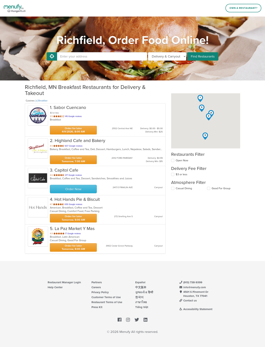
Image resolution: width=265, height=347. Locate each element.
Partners (96, 282)
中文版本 (140, 287)
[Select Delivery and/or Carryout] (167, 56)
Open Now (182, 160)
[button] (200, 98)
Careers (96, 287)
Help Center (55, 287)
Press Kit (96, 307)
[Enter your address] (102, 56)
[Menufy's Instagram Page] (128, 320)
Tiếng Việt (141, 307)
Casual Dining (184, 188)
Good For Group (221, 188)
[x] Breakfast (41, 100)
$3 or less (181, 174)
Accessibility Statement (195, 309)
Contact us (188, 300)
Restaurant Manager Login (64, 282)
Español (140, 282)
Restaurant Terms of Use (106, 302)
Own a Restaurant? (243, 8)
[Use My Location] (52, 56)
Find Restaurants (203, 56)
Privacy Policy (100, 292)
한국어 (139, 297)
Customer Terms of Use (106, 297)
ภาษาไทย (141, 302)
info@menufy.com (192, 287)
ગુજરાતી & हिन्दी (144, 292)
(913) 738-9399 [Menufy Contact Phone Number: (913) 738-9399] (190, 282)
